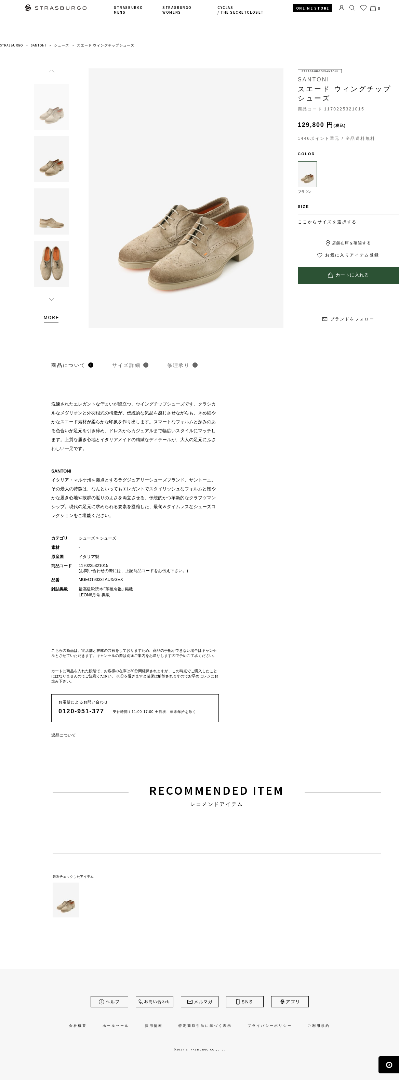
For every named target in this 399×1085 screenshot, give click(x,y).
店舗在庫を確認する (351, 243)
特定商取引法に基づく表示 (205, 1025)
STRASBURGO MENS (128, 10)
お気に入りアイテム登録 (348, 255)
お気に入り (363, 8)
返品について (63, 735)
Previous (51, 71)
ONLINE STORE (312, 8)
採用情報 (154, 1025)
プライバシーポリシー (270, 1025)
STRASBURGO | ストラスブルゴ (56, 8)
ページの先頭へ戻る (388, 1064)
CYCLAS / (240, 10)
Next (51, 299)
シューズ (87, 538)
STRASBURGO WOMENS (176, 10)
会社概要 (78, 1025)
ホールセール (116, 1025)
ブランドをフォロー (348, 319)
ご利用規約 (319, 1025)
